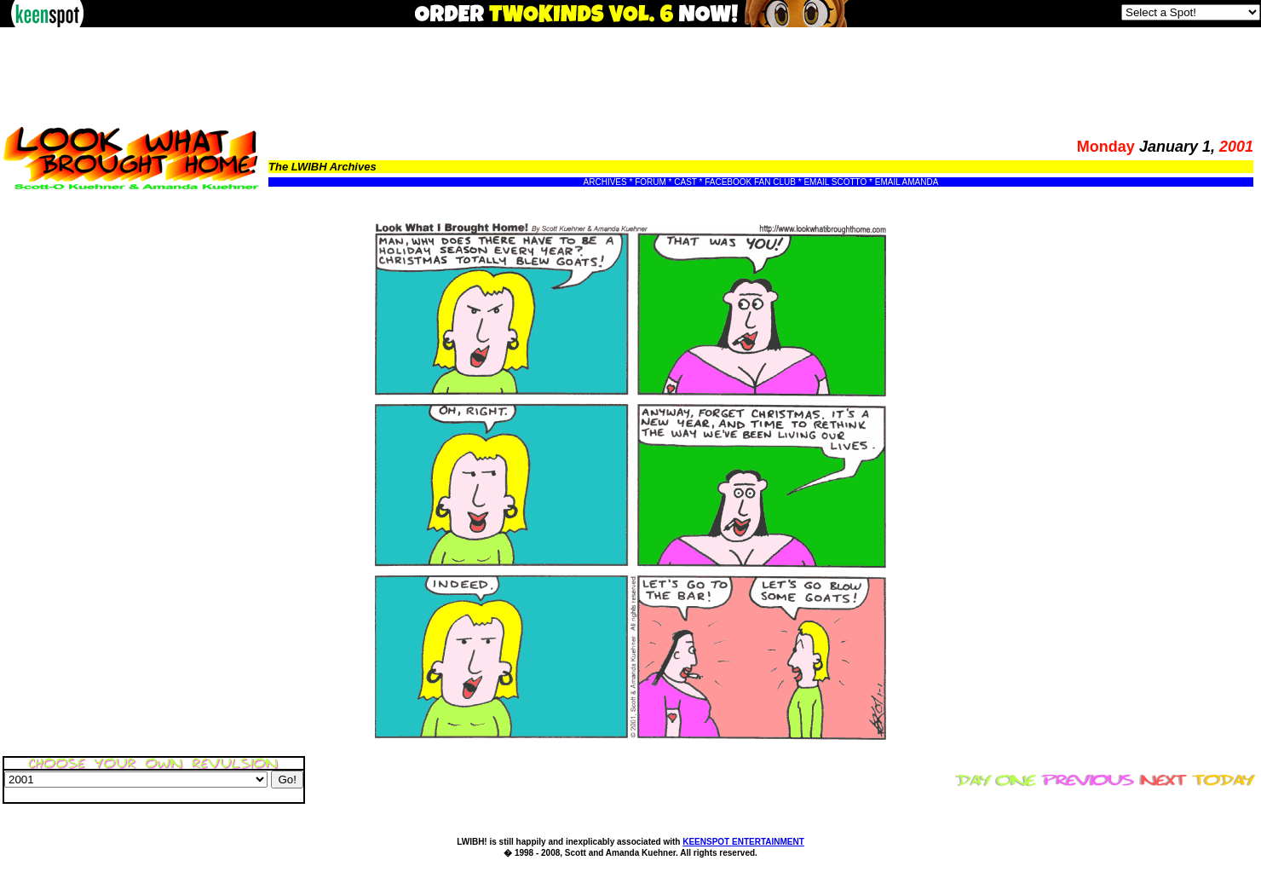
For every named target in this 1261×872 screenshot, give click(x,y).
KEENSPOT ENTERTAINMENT (743, 841)
